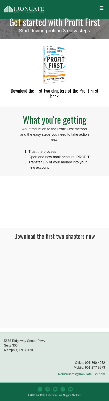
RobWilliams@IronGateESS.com (81, 374)
